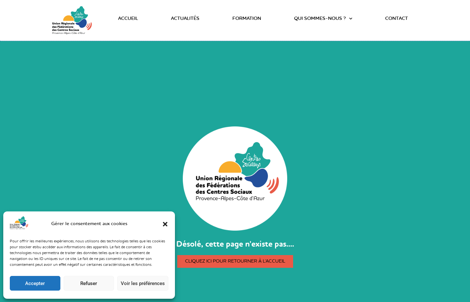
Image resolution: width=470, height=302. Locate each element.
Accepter (35, 283)
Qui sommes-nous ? (323, 19)
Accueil (128, 18)
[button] (165, 224)
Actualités (185, 18)
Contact (396, 18)
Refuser (88, 283)
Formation (246, 18)
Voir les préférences (143, 283)
